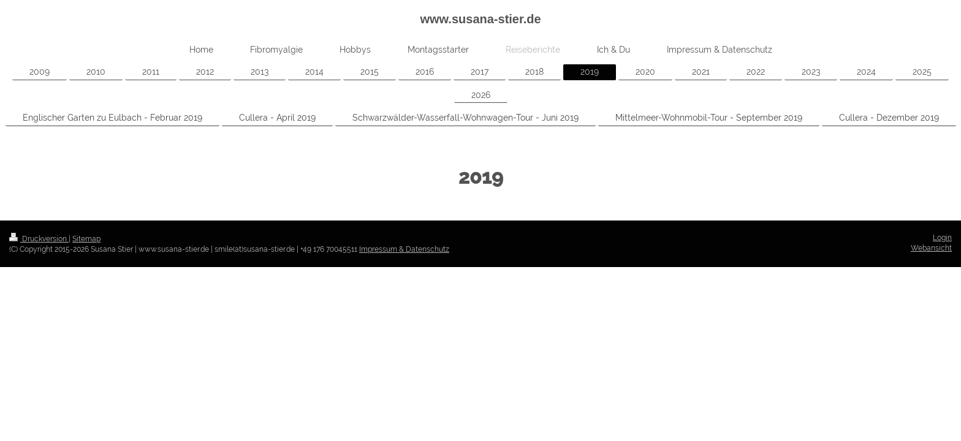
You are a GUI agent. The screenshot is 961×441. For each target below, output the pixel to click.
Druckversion (39, 239)
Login (942, 237)
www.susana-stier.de (480, 19)
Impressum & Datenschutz (404, 249)
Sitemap (86, 239)
